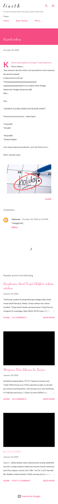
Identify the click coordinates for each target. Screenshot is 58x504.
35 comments (19, 317)
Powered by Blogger (29, 496)
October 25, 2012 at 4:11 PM (35, 219)
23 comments (19, 399)
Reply (15, 227)
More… (38, 20)
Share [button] (48, 199)
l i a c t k (11, 6)
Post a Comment (21, 480)
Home (6, 20)
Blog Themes (22, 20)
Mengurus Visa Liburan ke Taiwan (24, 370)
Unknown (16, 219)
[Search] (46, 5)
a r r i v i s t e (12, 451)
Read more (49, 317)
